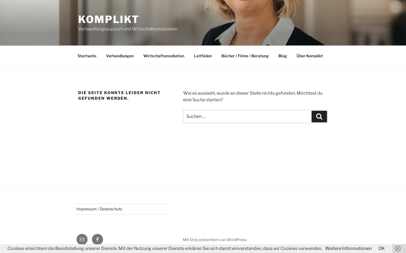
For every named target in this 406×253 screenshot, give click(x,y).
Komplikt (108, 19)
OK (381, 248)
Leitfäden (203, 55)
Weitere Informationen (348, 248)
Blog (282, 55)
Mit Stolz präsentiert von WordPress (215, 239)
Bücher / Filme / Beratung (245, 55)
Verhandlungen (120, 55)
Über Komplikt (310, 55)
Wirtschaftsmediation (163, 55)
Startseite (87, 55)
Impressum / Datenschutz (99, 208)
